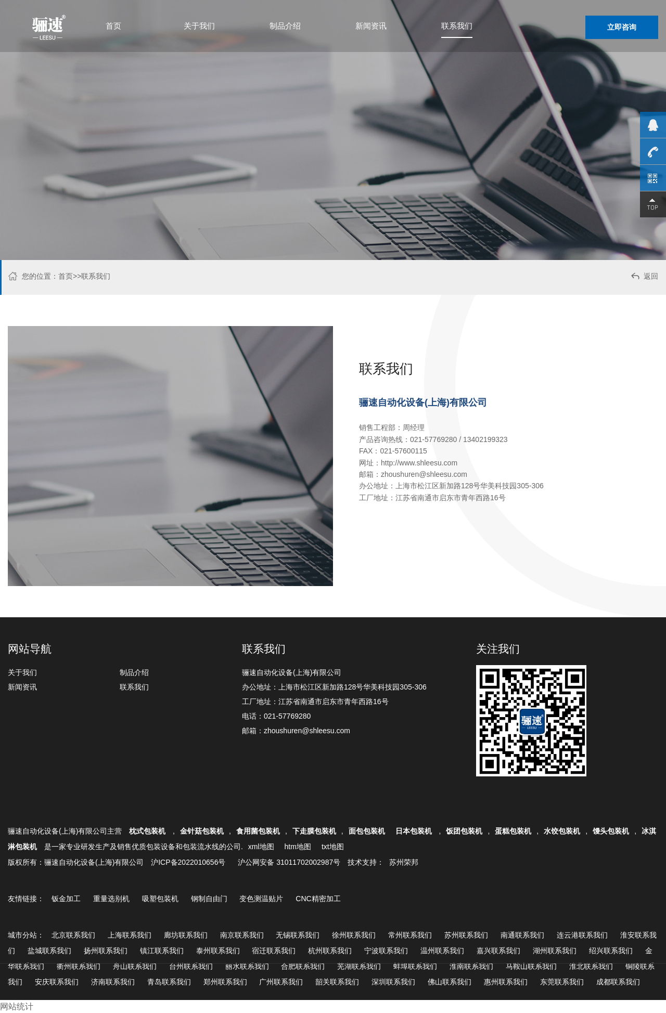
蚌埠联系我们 (415, 966)
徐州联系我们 (354, 935)
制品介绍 (285, 25)
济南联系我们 (113, 982)
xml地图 (261, 846)
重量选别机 (111, 898)
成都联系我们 (618, 982)
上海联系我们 (129, 935)
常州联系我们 (410, 935)
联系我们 (456, 25)
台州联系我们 (191, 966)
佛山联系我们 (449, 982)
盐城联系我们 (49, 950)
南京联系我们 (242, 935)
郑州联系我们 (225, 982)
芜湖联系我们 (359, 966)
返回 (644, 277)
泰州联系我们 (218, 950)
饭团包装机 (464, 831)
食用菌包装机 (258, 831)
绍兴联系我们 (611, 950)
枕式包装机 (148, 831)
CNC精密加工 (318, 898)
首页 (113, 25)
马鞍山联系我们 (531, 966)
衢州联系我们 (78, 966)
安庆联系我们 (57, 982)
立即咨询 (621, 27)
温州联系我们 (442, 950)
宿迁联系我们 (274, 950)
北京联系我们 (73, 935)
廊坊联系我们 (186, 935)
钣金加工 (66, 898)
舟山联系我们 (135, 966)
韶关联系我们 (337, 982)
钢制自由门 (209, 898)
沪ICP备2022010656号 (188, 862)
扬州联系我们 (105, 950)
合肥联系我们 (303, 966)
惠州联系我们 (506, 982)
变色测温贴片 (261, 898)
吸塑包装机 (160, 898)
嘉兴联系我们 (498, 950)
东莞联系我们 (562, 982)
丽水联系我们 (247, 966)
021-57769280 (433, 439)
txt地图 (333, 846)
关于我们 (199, 25)
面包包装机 (367, 831)
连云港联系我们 (582, 935)
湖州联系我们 (555, 950)
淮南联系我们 (471, 966)
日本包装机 (414, 831)
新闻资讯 (371, 25)
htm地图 (298, 846)
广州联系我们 (281, 982)
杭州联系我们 (330, 950)
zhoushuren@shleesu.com (424, 474)
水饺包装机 (562, 831)
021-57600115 (403, 451)
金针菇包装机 (202, 831)
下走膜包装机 (314, 831)
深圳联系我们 (393, 982)
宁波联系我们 (386, 950)
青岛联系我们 (169, 982)
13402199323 (485, 439)
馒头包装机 (611, 831)
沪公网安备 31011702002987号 (289, 862)
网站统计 (16, 1006)
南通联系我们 (522, 935)
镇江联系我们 (162, 950)
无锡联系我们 (297, 935)
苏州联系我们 (466, 935)
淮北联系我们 (591, 966)
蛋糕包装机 (513, 831)
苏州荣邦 (403, 862)
